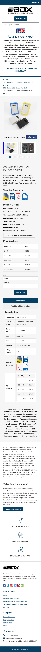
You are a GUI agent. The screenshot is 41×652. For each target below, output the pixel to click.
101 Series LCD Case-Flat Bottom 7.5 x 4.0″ (19, 83)
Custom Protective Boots (11, 598)
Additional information (21, 306)
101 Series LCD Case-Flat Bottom (16, 88)
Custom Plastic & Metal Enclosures (15, 601)
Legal (5, 625)
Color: (5, 275)
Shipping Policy (8, 620)
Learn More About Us (13, 509)
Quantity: (6, 283)
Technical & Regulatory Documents (15, 604)
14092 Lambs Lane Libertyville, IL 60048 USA (20, 641)
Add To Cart (20, 292)
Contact (6, 607)
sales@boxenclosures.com (13, 638)
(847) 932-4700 (20, 36)
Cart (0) (21, 18)
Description (20, 301)
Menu (35, 2)
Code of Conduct (9, 617)
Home (5, 80)
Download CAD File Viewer (20, 137)
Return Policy (7, 623)
